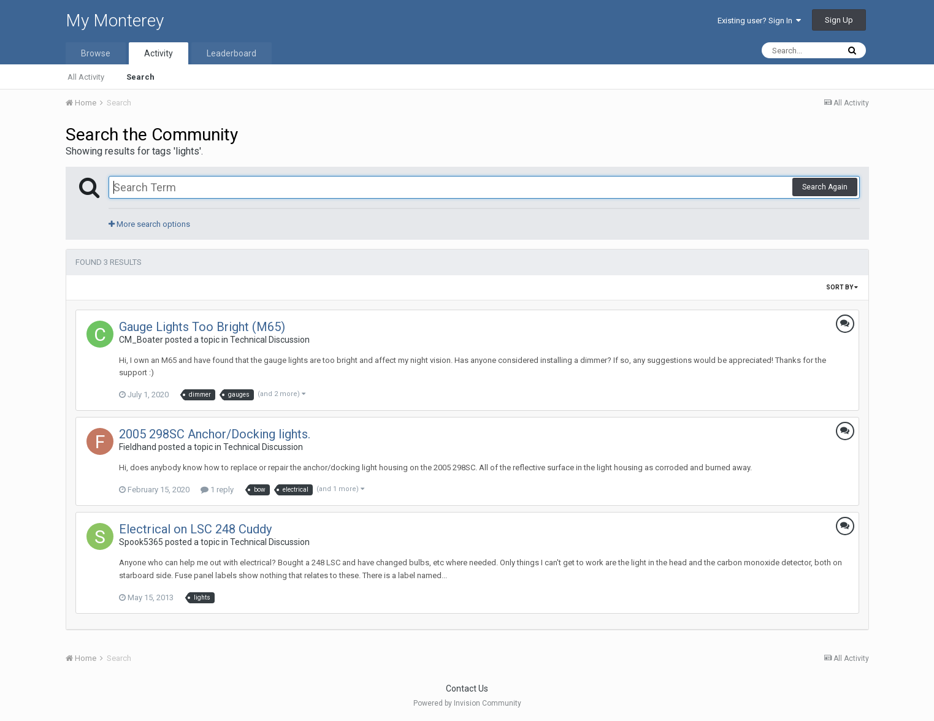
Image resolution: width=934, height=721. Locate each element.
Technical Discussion (270, 340)
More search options (149, 224)
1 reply (217, 489)
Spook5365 (141, 542)
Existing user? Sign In (759, 20)
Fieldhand (137, 447)
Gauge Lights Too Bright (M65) (202, 326)
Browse (95, 53)
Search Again (825, 187)
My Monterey (115, 20)
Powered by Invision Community (467, 703)
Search (140, 77)
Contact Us (467, 688)
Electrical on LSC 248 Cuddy (195, 529)
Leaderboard (231, 53)
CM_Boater (141, 340)
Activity (158, 53)
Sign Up (839, 20)
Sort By (842, 287)
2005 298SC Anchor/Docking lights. (214, 434)
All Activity (85, 77)
